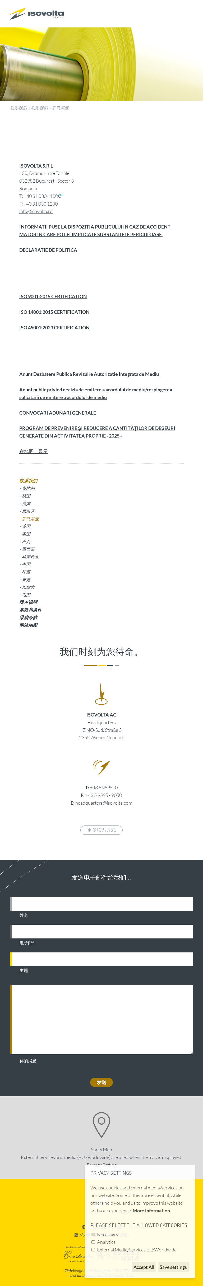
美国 (26, 533)
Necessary (107, 1234)
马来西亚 (30, 556)
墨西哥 (28, 549)
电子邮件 (28, 943)
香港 (26, 579)
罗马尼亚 (60, 108)
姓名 (24, 915)
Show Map (101, 1149)
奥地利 (28, 488)
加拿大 (28, 587)
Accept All (143, 1267)
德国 (26, 495)
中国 (26, 564)
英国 (26, 526)
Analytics (106, 1242)
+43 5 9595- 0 (104, 787)
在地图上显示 (33, 451)
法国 (26, 503)
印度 (26, 571)
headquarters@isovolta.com (103, 803)
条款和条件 (30, 610)
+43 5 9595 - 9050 (103, 795)
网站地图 (28, 625)
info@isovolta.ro (36, 211)
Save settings (173, 1267)
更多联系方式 (101, 830)
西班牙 (28, 511)
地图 (26, 594)
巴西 (26, 541)
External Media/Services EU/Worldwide (137, 1249)
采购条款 (28, 617)
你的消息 (28, 1061)
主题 (24, 970)
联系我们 (18, 108)
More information (151, 1210)
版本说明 (28, 602)
